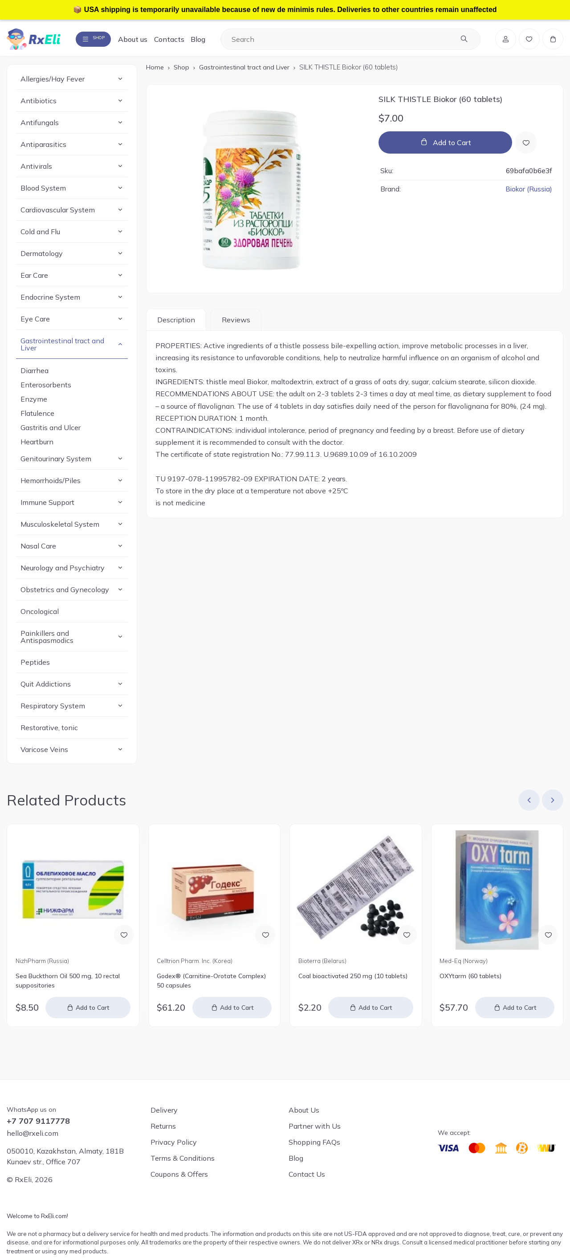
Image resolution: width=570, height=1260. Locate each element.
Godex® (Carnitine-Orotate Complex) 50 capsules (211, 985)
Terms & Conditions (183, 1158)
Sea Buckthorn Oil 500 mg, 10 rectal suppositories (68, 985)
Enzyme (33, 403)
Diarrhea (34, 374)
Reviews (236, 324)
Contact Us (307, 1174)
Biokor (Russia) (528, 193)
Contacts (186, 41)
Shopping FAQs (314, 1142)
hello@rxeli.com (32, 1133)
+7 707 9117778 (38, 1121)
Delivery (164, 1110)
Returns (163, 1126)
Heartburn (36, 446)
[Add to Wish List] (527, 147)
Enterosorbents (45, 389)
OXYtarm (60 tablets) (470, 980)
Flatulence (37, 417)
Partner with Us (315, 1126)
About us (149, 41)
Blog (215, 41)
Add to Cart (452, 146)
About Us (304, 1110)
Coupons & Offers (179, 1174)
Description (176, 324)
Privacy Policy (174, 1142)
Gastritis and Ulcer (50, 431)
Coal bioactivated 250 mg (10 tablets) (352, 980)
